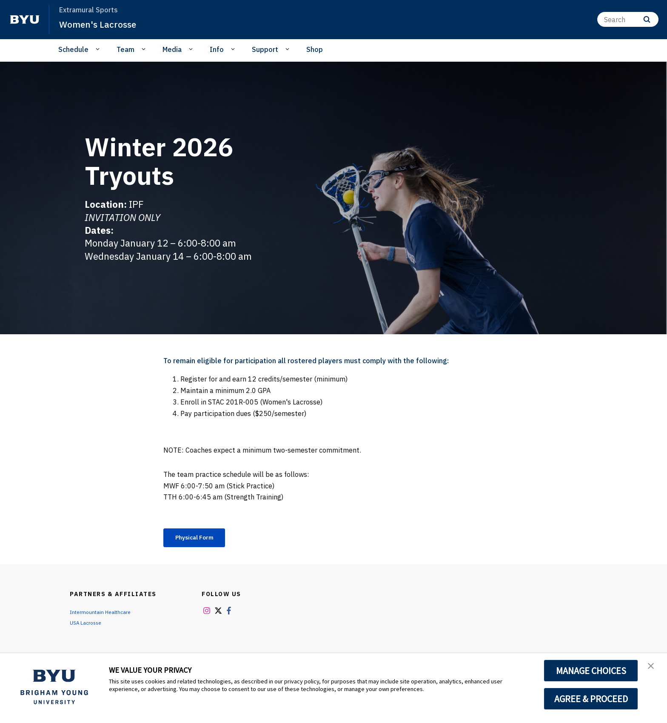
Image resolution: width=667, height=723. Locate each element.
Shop (314, 49)
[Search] (627, 19)
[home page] (25, 19)
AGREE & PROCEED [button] (591, 699)
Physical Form (200, 538)
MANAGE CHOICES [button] (591, 671)
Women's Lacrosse (103, 24)
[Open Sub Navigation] (99, 49)
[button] (652, 668)
